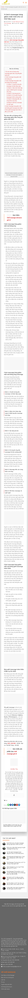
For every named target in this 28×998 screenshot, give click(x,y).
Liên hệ (3, 979)
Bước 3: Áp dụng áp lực (13, 93)
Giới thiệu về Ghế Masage (7, 975)
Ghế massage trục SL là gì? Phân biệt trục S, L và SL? (15, 867)
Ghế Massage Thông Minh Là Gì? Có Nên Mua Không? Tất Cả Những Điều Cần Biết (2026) (16, 873)
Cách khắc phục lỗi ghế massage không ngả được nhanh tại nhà (15, 843)
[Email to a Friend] (15, 805)
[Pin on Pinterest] (17, 805)
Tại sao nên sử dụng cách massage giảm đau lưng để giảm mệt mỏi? (13, 73)
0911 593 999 (11, 962)
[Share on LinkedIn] (19, 805)
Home (2, 7)
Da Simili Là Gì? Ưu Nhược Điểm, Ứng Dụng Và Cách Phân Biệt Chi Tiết (15, 878)
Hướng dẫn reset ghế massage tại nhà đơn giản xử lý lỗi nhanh (15, 888)
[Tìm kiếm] (23, 2)
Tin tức (3, 982)
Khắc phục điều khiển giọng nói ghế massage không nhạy (16, 848)
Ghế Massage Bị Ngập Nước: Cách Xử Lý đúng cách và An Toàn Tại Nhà (16, 858)
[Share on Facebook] (10, 805)
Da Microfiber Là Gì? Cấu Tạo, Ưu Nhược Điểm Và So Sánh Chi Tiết (15, 883)
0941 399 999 (11, 743)
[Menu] (26, 2)
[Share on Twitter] (13, 805)
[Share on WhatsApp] (8, 805)
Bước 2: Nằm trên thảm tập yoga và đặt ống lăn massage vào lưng (14, 89)
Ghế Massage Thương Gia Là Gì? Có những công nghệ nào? (16, 863)
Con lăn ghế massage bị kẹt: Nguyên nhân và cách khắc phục (15, 853)
